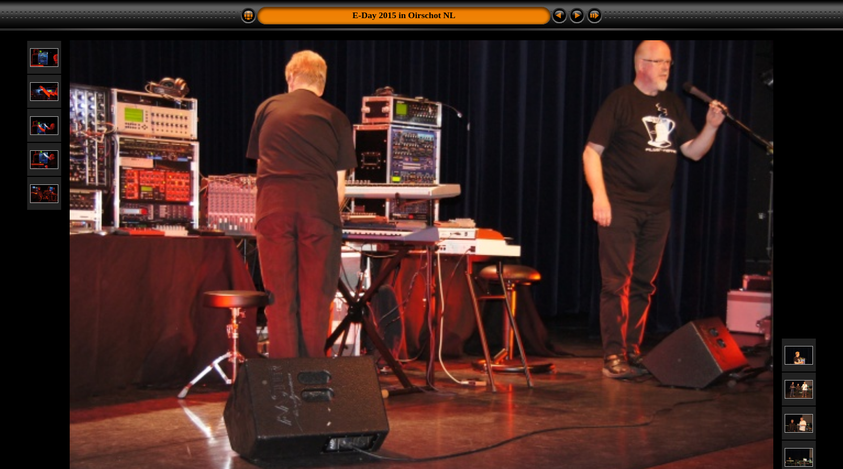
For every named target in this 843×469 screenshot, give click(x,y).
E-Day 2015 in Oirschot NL (403, 15)
